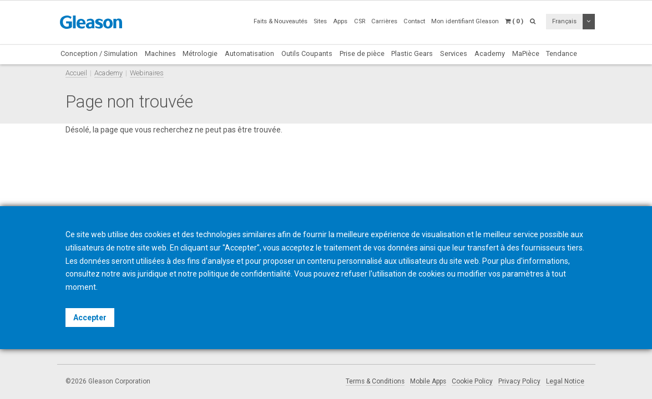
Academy (489, 53)
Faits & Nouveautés (280, 21)
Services (453, 53)
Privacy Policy (519, 381)
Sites (320, 21)
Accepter (90, 317)
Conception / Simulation (99, 53)
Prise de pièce (362, 53)
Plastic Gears (412, 53)
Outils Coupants (306, 53)
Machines (160, 53)
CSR (359, 21)
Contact (414, 21)
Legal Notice (565, 381)
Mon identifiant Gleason (465, 21)
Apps (340, 21)
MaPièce (525, 53)
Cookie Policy (472, 381)
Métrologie (200, 53)
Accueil (76, 73)
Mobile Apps (428, 381)
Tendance (561, 53)
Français (564, 21)
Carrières (384, 21)
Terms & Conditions (375, 381)
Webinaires (147, 73)
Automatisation (249, 53)
